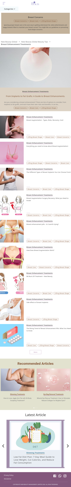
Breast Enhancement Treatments (16, 44)
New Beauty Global (9, 42)
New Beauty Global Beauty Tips (34, 42)
